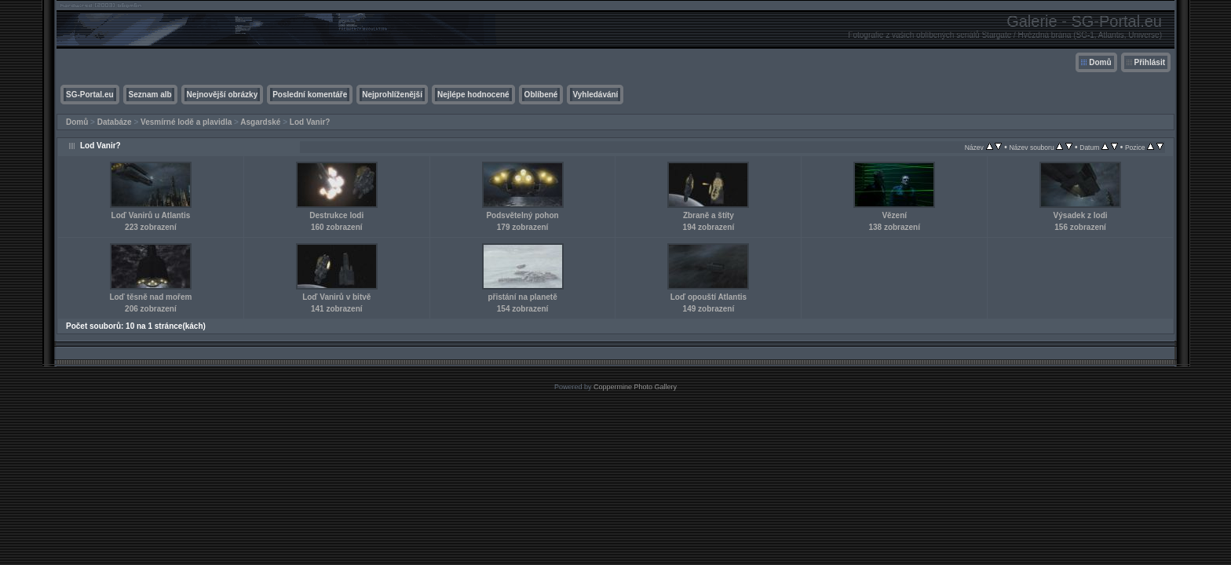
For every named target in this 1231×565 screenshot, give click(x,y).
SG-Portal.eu (90, 94)
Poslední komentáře (309, 94)
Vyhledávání (595, 94)
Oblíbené (541, 94)
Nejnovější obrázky (222, 94)
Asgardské (260, 122)
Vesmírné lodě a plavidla (186, 122)
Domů (1100, 62)
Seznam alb (150, 94)
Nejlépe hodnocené (473, 94)
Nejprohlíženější (392, 94)
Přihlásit (1149, 62)
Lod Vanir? (310, 122)
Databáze (114, 122)
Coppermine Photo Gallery (635, 387)
